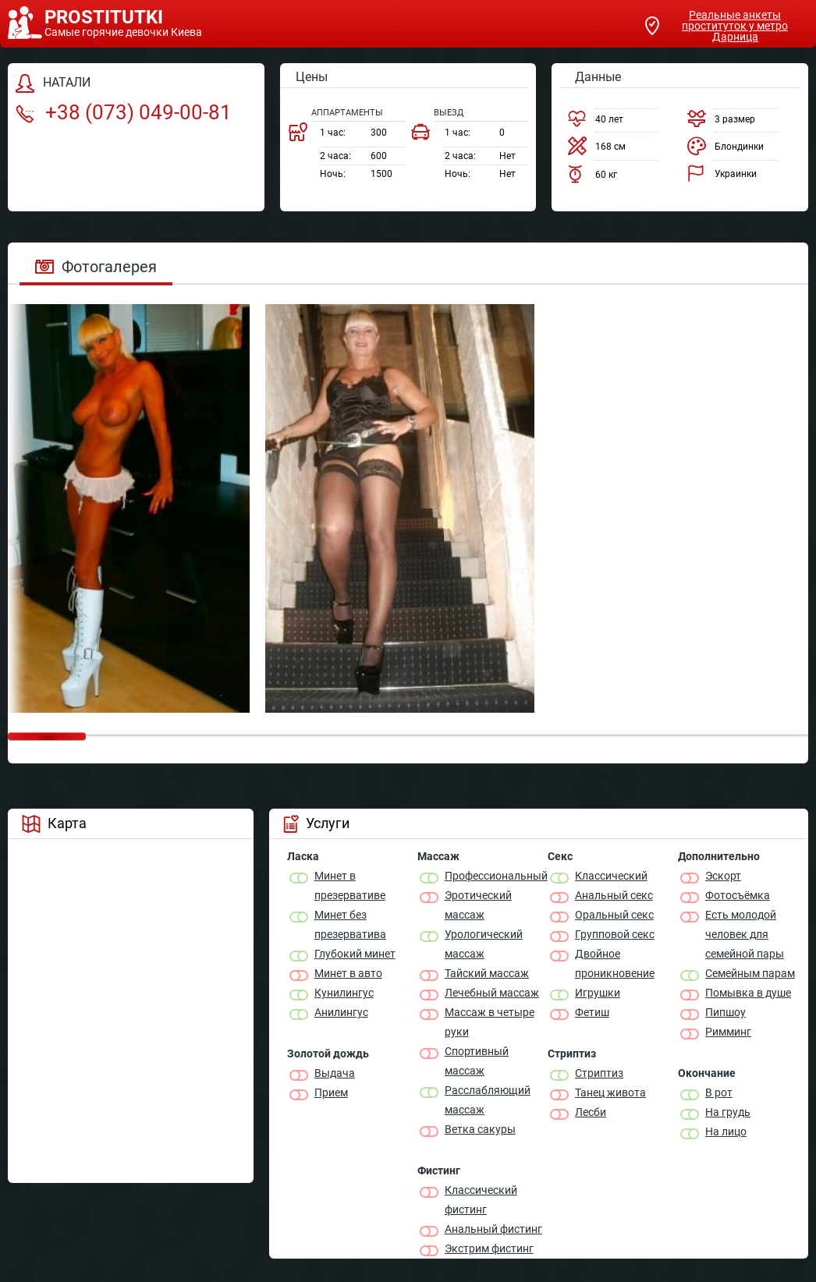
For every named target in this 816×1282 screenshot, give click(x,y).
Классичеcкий (611, 875)
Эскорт (723, 875)
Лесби (590, 1112)
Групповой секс (615, 934)
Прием (331, 1092)
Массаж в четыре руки (489, 1022)
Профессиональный (496, 875)
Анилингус (341, 1012)
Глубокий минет (355, 953)
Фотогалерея (96, 266)
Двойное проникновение (615, 963)
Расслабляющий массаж (487, 1100)
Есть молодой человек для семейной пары (744, 934)
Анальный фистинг (493, 1229)
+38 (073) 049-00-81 (124, 112)
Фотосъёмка (737, 895)
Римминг (728, 1031)
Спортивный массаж (477, 1061)
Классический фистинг (481, 1200)
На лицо (726, 1131)
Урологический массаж (484, 944)
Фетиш (592, 1012)
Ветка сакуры (480, 1129)
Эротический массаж (478, 905)
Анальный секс (614, 895)
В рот (719, 1092)
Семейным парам (750, 973)
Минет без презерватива (350, 924)
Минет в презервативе (349, 885)
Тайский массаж (487, 973)
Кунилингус (344, 992)
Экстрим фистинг (489, 1248)
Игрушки (597, 992)
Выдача (334, 1073)
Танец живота (610, 1092)
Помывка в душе (748, 992)
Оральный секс (614, 914)
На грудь (727, 1112)
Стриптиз (599, 1073)
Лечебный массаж (492, 992)
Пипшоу (725, 1012)
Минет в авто (348, 973)
